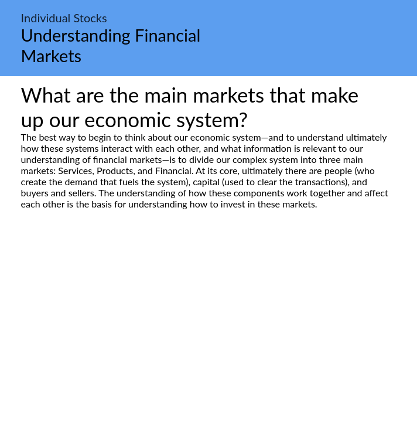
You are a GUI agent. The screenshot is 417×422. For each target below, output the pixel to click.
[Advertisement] (208, 319)
